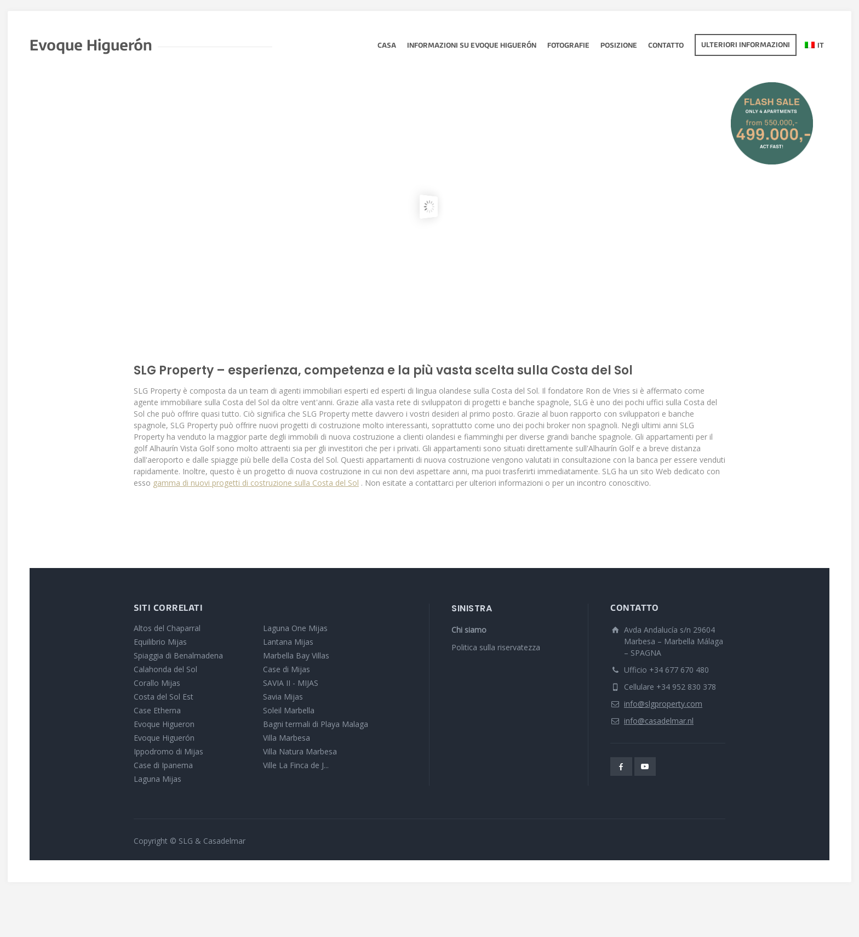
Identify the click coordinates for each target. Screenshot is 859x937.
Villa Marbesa (286, 737)
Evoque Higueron (164, 724)
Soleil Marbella (288, 710)
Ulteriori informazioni (745, 45)
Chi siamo (468, 629)
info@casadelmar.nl (659, 720)
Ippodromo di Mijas (168, 751)
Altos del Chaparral (167, 628)
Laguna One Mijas (295, 628)
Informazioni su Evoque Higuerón (471, 46)
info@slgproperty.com (663, 704)
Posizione (618, 46)
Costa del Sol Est (163, 696)
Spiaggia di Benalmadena (178, 655)
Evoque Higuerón (164, 737)
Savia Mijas (283, 696)
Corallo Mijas (157, 683)
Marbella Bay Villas (296, 655)
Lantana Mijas (288, 642)
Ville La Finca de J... (296, 765)
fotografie (568, 46)
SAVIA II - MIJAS (290, 683)
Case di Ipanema (163, 765)
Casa (386, 46)
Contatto (666, 46)
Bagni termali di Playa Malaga (315, 724)
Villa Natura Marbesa (300, 751)
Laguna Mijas (157, 779)
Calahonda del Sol (165, 669)
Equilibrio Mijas (160, 642)
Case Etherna (157, 710)
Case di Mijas (286, 669)
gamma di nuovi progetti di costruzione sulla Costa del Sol (256, 483)
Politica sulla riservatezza (495, 647)
